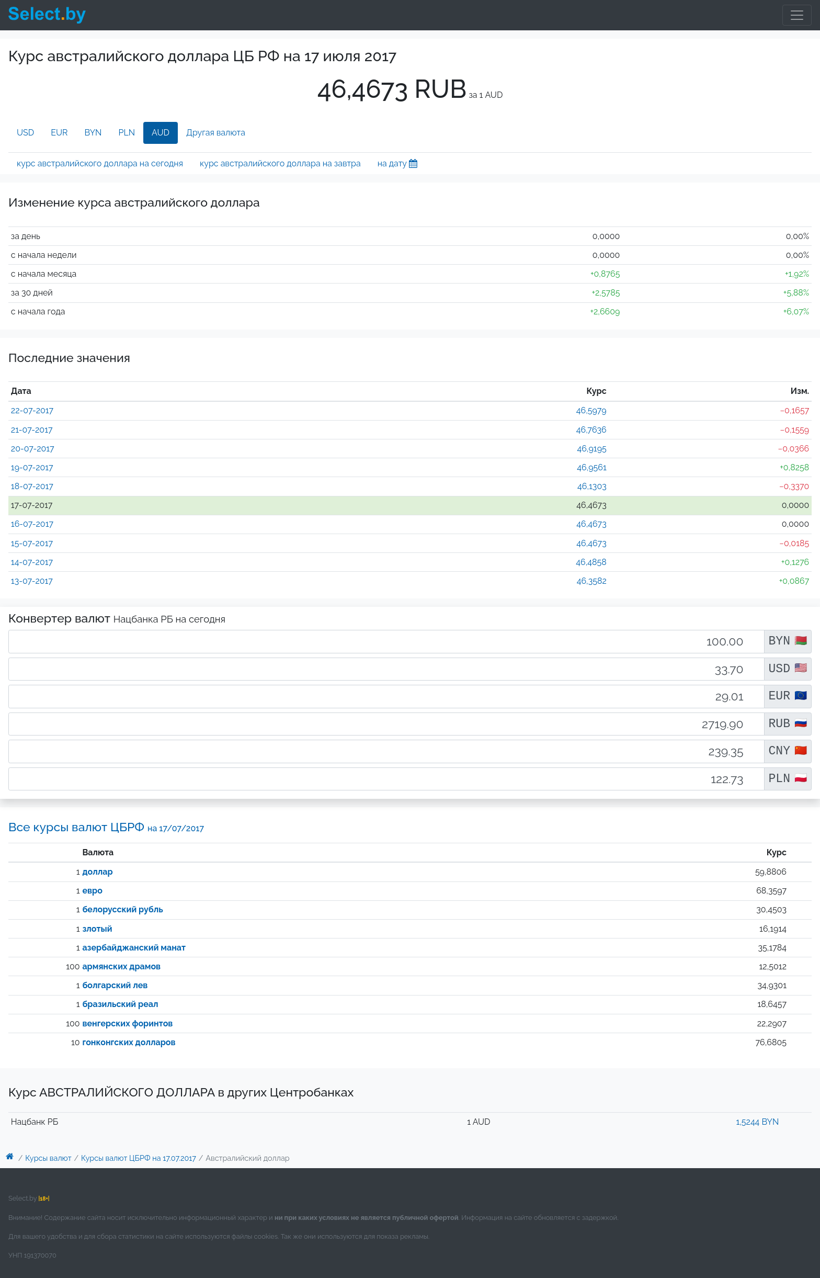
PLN (126, 133)
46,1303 (592, 486)
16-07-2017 (32, 524)
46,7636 (591, 430)
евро (92, 891)
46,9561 (592, 467)
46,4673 (591, 524)
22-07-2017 (32, 410)
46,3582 (592, 581)
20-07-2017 (32, 449)
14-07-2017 (32, 562)
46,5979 (591, 410)
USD (25, 133)
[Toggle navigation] (797, 15)
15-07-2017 (32, 543)
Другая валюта (215, 133)
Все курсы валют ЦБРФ (106, 827)
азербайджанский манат (134, 948)
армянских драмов (121, 966)
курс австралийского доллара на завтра (280, 163)
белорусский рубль (122, 909)
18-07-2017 (32, 486)
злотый (97, 929)
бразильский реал (120, 1004)
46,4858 (591, 562)
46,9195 (591, 449)
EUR (59, 133)
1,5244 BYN (757, 1122)
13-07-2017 (32, 581)
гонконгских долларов (128, 1042)
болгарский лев (114, 985)
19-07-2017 (32, 467)
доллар (97, 872)
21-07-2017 (32, 430)
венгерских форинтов (127, 1023)
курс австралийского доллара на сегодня (100, 163)
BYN (93, 133)
